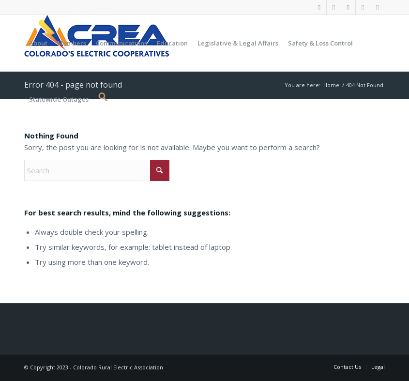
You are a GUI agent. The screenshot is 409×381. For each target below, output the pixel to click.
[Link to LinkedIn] (363, 7)
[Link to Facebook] (319, 7)
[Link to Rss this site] (377, 7)
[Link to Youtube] (348, 7)
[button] (100, 99)
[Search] (96, 170)
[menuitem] (38, 43)
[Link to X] (334, 7)
